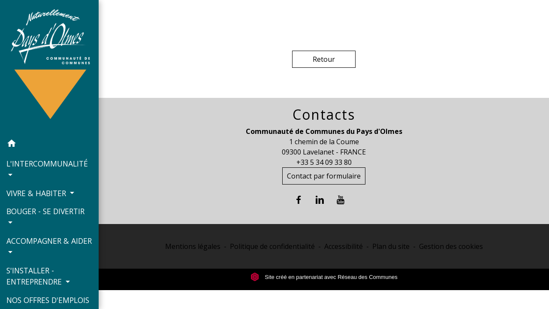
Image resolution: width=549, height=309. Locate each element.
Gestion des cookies (451, 246)
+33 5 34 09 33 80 (324, 162)
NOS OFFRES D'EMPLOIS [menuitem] (47, 300)
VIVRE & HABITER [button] (37, 193)
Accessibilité (343, 246)
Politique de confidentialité (272, 246)
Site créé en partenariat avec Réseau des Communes (324, 277)
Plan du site (391, 246)
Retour (324, 59)
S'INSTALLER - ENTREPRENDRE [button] (35, 276)
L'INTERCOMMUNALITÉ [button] (47, 163)
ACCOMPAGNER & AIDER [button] (49, 241)
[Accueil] (49, 67)
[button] (49, 144)
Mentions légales (192, 246)
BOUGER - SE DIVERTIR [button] (45, 211)
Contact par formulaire (324, 176)
